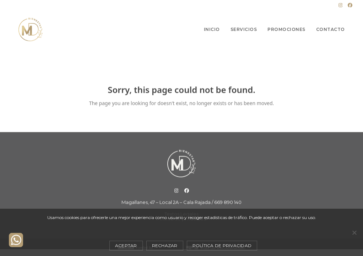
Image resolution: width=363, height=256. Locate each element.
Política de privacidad (222, 245)
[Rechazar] (354, 232)
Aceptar (126, 245)
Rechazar (165, 245)
